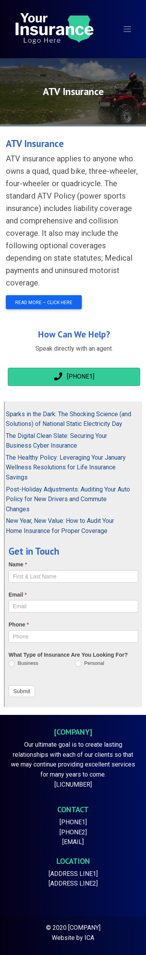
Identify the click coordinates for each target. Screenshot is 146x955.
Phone (19, 624)
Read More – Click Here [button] (43, 302)
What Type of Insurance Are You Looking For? (68, 655)
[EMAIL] (73, 842)
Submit (21, 691)
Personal (89, 663)
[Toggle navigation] (127, 29)
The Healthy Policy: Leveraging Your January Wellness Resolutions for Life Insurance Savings (66, 467)
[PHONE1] (73, 822)
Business (23, 663)
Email (18, 595)
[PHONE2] (73, 832)
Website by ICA (73, 937)
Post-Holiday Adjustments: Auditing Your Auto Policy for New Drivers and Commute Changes (68, 499)
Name (18, 564)
